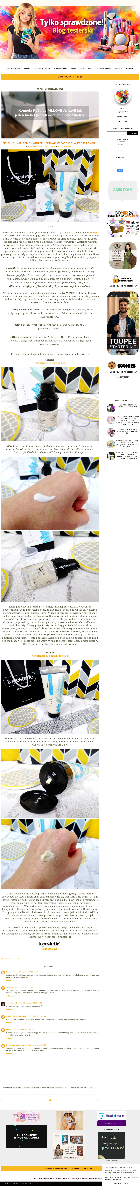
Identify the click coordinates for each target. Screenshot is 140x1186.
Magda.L (10, 1029)
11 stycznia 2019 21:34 (36, 1016)
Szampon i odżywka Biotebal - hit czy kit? (127, 406)
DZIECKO (27, 69)
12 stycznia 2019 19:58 (24, 1029)
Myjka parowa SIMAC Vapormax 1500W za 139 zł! (127, 431)
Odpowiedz (11, 980)
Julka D (9, 987)
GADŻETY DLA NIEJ (60, 69)
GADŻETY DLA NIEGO (42, 69)
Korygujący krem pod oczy (50, 362)
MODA (73, 69)
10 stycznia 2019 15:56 (23, 987)
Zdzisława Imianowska (16, 1045)
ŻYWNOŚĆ (129, 69)
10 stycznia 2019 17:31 (32, 1003)
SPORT (82, 69)
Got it (126, 1183)
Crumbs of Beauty (14, 1003)
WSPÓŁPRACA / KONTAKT (70, 77)
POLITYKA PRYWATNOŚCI (56, 1168)
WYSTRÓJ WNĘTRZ (104, 69)
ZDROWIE (118, 69)
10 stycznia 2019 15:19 (28, 972)
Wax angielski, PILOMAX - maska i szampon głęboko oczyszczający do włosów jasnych (127, 455)
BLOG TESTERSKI (22, 1183)
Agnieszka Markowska (16, 1016)
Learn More (117, 1183)
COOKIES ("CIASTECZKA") (83, 1168)
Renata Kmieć (12, 972)
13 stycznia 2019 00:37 (36, 1045)
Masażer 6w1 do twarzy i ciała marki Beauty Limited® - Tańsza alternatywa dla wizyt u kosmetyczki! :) (127, 420)
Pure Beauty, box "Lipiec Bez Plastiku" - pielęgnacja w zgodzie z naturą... (127, 444)
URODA (91, 69)
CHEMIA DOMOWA (13, 69)
